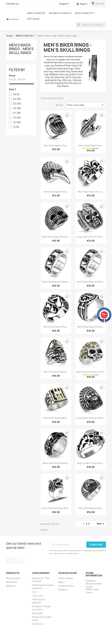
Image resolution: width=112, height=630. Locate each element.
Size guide (37, 613)
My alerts (62, 589)
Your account (67, 573)
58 (16, 94)
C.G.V (35, 592)
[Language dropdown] (64, 4)
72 (17, 122)
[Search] (91, 25)
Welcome (10, 585)
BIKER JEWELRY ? (85, 13)
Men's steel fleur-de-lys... (91, 191)
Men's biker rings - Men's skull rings (21, 49)
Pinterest (16, 560)
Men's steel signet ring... (56, 145)
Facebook (9, 560)
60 (17, 99)
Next (101, 524)
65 (17, 108)
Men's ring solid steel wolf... (56, 508)
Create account (66, 585)
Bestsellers (11, 582)
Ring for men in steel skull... (90, 463)
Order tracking (65, 578)
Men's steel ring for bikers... (56, 281)
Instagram (22, 560)
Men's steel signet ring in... (90, 326)
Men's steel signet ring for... (56, 236)
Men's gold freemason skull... (90, 371)
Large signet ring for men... (90, 236)
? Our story (37, 595)
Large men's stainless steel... (90, 418)
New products (13, 578)
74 (16, 127)
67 (17, 113)
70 (17, 117)
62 (17, 103)
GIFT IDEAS (33, 19)
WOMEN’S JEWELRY (60, 13)
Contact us (12, 3)
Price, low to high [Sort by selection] (85, 105)
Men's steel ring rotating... (56, 463)
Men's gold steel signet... (56, 371)
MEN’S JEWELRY (36, 13)
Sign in (61, 582)
